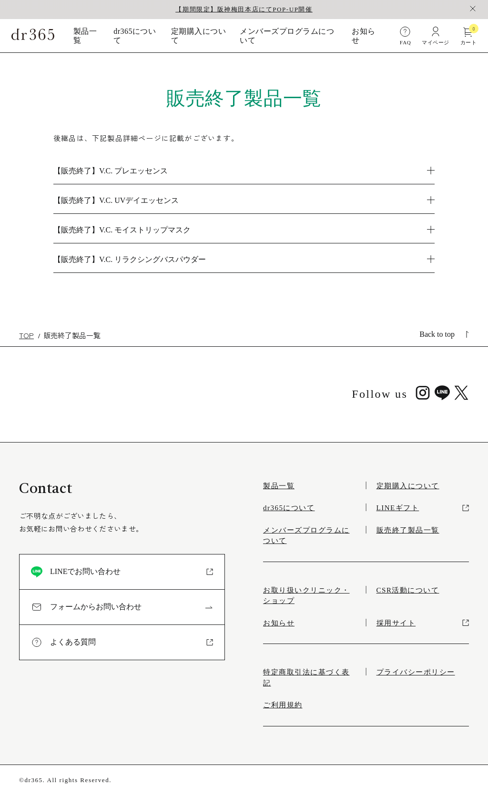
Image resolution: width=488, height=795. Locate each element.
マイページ (435, 35)
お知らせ (363, 35)
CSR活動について (407, 590)
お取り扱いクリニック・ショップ (306, 595)
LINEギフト (422, 508)
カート (468, 35)
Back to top (444, 334)
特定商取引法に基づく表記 (306, 677)
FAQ (405, 35)
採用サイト (422, 623)
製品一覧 (85, 35)
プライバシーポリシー (415, 672)
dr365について (134, 35)
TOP (26, 335)
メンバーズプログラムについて (287, 35)
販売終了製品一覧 (407, 530)
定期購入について (198, 35)
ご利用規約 (283, 705)
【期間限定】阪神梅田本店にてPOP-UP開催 (243, 9)
